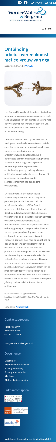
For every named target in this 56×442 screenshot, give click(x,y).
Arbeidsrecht (22, 306)
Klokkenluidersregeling (16, 379)
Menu (48, 28)
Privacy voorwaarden (15, 372)
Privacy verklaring (13, 368)
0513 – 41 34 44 (45, 3)
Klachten (9, 376)
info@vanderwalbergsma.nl (18, 343)
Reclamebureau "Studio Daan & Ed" (34, 439)
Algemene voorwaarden (16, 364)
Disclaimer (10, 360)
